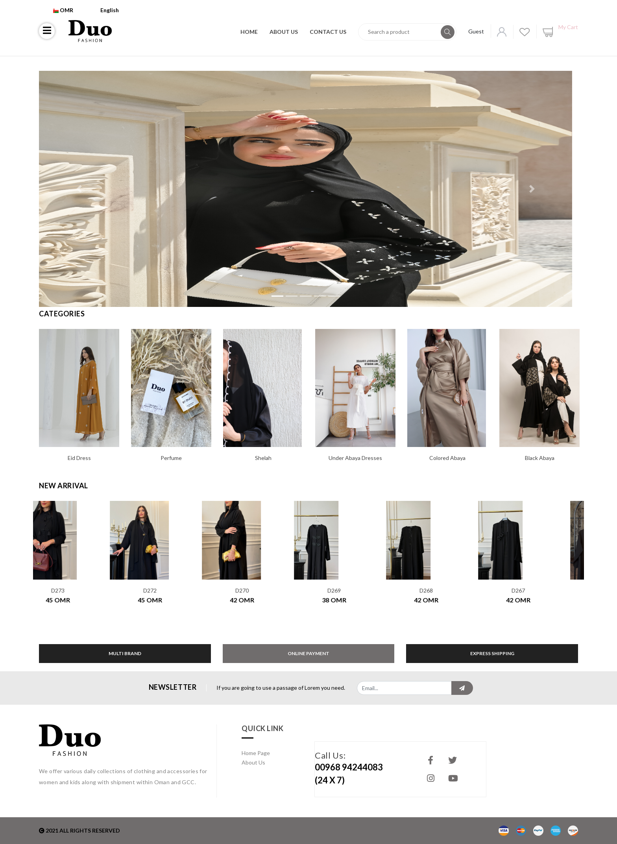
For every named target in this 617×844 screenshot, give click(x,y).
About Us (284, 31)
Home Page (256, 753)
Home (249, 31)
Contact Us (328, 31)
